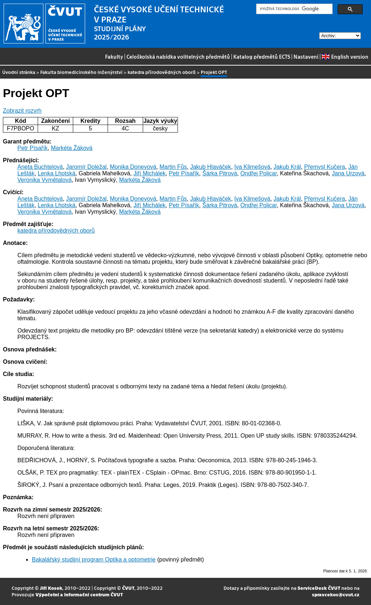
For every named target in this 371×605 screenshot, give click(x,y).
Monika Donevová (133, 167)
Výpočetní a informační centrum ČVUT (79, 594)
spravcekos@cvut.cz (335, 594)
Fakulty (114, 56)
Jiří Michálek (149, 173)
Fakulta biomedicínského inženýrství (81, 72)
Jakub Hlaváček (210, 167)
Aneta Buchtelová (40, 167)
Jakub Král (287, 167)
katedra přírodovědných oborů (162, 72)
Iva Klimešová (252, 167)
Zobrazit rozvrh (22, 111)
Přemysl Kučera (324, 167)
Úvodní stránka (18, 72)
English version (345, 56)
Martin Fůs (173, 167)
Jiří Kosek (51, 588)
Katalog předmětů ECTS (261, 56)
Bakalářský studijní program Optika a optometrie (93, 559)
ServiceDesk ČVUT (318, 588)
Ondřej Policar (258, 173)
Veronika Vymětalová (44, 180)
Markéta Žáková (71, 148)
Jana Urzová (348, 173)
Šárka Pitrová (219, 173)
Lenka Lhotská (56, 173)
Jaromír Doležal (86, 167)
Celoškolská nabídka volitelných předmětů (178, 56)
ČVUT (128, 588)
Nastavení (305, 56)
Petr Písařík (32, 148)
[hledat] (294, 9)
